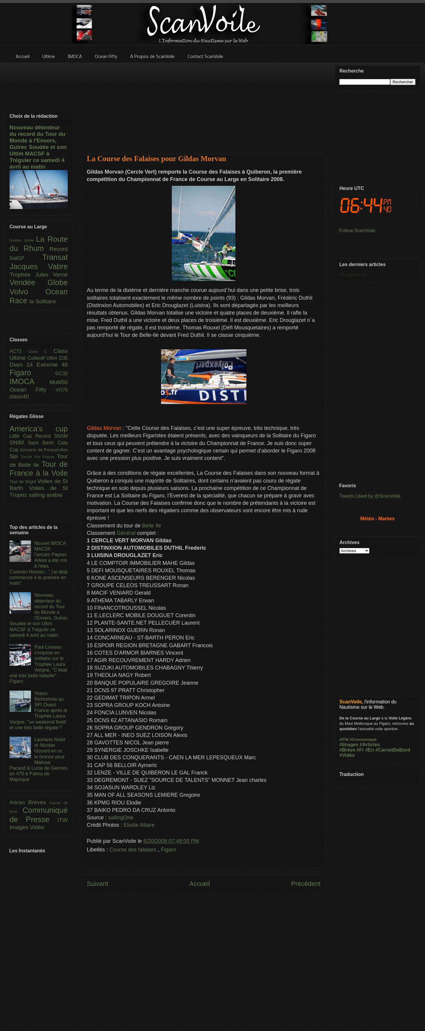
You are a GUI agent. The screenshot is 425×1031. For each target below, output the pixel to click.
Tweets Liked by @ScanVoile (370, 496)
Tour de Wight (23, 481)
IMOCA (29, 381)
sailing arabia (45, 495)
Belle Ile (151, 526)
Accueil (199, 883)
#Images (348, 744)
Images (20, 827)
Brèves (38, 802)
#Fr (360, 749)
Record (58, 249)
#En (369, 749)
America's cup (39, 429)
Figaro (168, 850)
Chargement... (354, 274)
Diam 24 (23, 365)
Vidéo (37, 827)
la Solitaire (42, 301)
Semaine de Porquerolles (44, 449)
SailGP (26, 258)
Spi (15, 456)
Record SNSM (51, 436)
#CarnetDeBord (392, 749)
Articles (19, 802)
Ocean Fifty (33, 389)
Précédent (305, 883)
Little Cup (22, 436)
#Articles (370, 744)
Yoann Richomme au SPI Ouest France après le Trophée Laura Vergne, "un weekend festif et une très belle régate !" (38, 710)
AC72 (19, 351)
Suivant (97, 883)
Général (126, 533)
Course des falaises (133, 850)
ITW (62, 820)
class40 (19, 396)
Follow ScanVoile (357, 230)
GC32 (61, 373)
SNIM (19, 442)
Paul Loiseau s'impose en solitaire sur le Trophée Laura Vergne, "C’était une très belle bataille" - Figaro (38, 664)
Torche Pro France (38, 457)
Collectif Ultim (43, 358)
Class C (40, 351)
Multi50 (58, 382)
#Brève (347, 749)
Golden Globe (23, 240)
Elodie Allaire (139, 825)
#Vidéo (347, 755)
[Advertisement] (204, 104)
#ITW (344, 739)
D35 (63, 358)
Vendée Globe (39, 282)
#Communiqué (363, 739)
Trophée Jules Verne (39, 274)
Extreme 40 (52, 365)
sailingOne (120, 818)
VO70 (62, 389)
